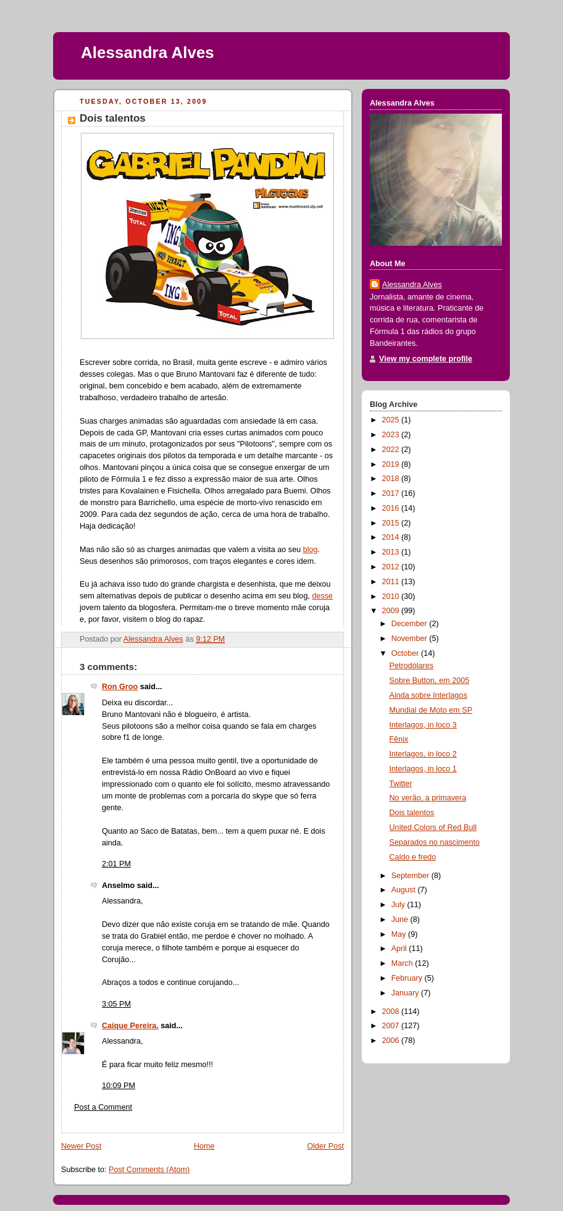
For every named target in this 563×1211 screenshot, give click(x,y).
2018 (392, 478)
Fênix (399, 739)
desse (322, 596)
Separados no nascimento (435, 842)
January (406, 993)
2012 (392, 567)
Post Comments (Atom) (149, 1169)
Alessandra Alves (147, 52)
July (399, 904)
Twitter (401, 783)
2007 (392, 1025)
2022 (392, 449)
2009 (392, 610)
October (406, 653)
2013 (392, 552)
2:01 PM (116, 864)
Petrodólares (412, 665)
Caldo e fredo (413, 857)
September (411, 875)
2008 (392, 1011)
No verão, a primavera (428, 798)
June (401, 919)
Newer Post (81, 1146)
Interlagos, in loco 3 (423, 725)
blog (310, 549)
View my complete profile (425, 358)
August (404, 890)
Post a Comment (103, 1107)
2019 (392, 464)
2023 (392, 434)
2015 (392, 523)
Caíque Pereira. (130, 1025)
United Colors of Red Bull (433, 827)
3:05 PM (116, 1004)
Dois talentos (412, 812)
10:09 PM (118, 1085)
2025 (392, 420)
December (410, 623)
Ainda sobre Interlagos (428, 695)
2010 (392, 596)
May (399, 934)
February (408, 978)
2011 (392, 581)
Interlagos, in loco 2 (423, 754)
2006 (392, 1040)
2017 (392, 493)
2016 (392, 508)
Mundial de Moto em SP (431, 710)
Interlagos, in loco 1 (423, 769)
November (410, 638)
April (400, 948)
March (403, 963)
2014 (392, 537)
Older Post (325, 1146)
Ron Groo (120, 686)
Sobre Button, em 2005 (430, 680)
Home (204, 1146)
